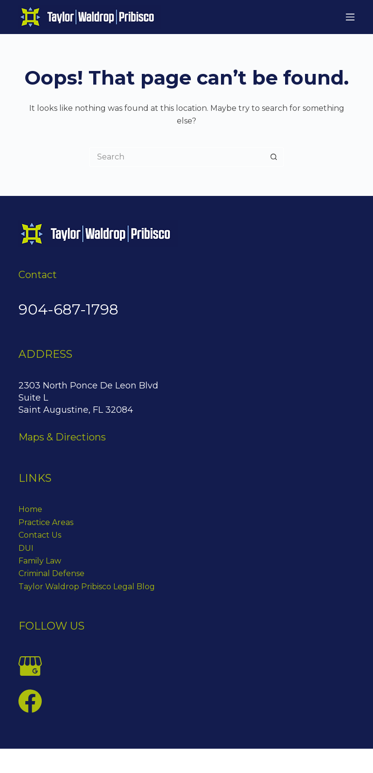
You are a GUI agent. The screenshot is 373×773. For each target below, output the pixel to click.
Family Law (39, 560)
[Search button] (274, 157)
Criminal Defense (51, 573)
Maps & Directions (62, 437)
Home (30, 509)
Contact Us (39, 535)
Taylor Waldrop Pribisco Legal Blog (86, 586)
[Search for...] (176, 157)
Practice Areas (45, 522)
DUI (26, 548)
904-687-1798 (68, 309)
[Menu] (350, 17)
